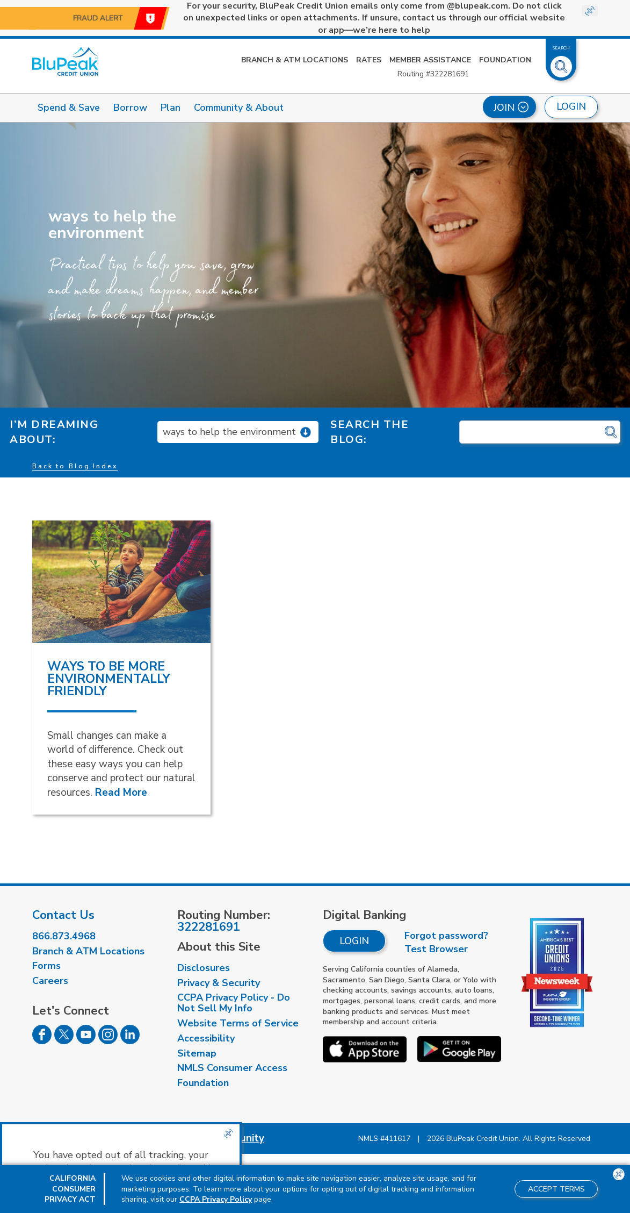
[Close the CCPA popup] (228, 1133)
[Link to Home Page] (65, 61)
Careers (50, 980)
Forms (46, 965)
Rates (368, 60)
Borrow (130, 107)
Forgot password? (446, 935)
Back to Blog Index (75, 466)
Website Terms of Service (238, 1023)
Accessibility (206, 1038)
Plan (170, 107)
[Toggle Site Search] (561, 62)
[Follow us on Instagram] (108, 1040)
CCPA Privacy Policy (215, 1199)
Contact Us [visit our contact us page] (63, 915)
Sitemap (196, 1053)
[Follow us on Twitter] (64, 1040)
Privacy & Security (218, 982)
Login (354, 940)
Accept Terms (556, 1189)
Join (511, 107)
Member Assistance (430, 60)
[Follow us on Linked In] (130, 1040)
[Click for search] (611, 432)
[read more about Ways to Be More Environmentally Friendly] (121, 581)
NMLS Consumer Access (232, 1067)
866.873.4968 (64, 936)
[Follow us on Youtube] (86, 1040)
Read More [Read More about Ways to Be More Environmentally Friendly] (121, 793)
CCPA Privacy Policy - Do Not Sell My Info (233, 1003)
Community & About (239, 107)
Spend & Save (69, 107)
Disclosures (203, 967)
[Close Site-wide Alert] (590, 10)
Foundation (505, 60)
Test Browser (436, 949)
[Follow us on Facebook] (42, 1040)
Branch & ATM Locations (294, 60)
